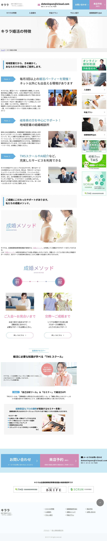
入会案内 (32, 13)
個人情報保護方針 (57, 530)
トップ (3, 50)
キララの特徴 (11, 13)
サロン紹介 (74, 13)
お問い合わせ (91, 512)
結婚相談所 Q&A (95, 13)
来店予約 (90, 509)
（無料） (98, 4)
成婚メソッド (71, 512)
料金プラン (53, 13)
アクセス (46, 530)
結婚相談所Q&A (72, 509)
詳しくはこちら (19, 335)
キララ (5, 5)
